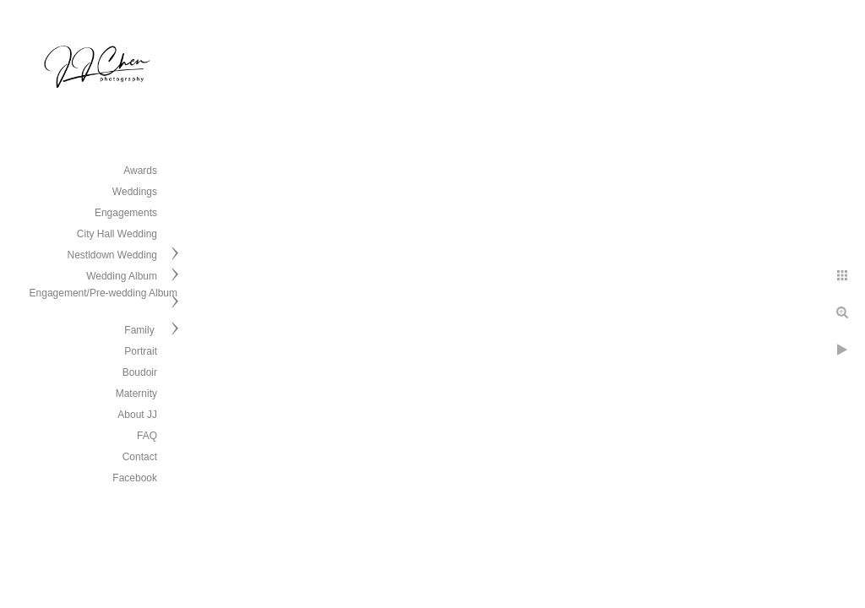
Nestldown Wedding (112, 255)
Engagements (126, 213)
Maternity (136, 393)
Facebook (134, 478)
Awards (140, 170)
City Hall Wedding (117, 234)
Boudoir (139, 372)
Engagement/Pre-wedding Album (103, 293)
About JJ (137, 415)
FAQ (147, 436)
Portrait (140, 351)
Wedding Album (121, 276)
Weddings (134, 192)
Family (140, 330)
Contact (139, 457)
